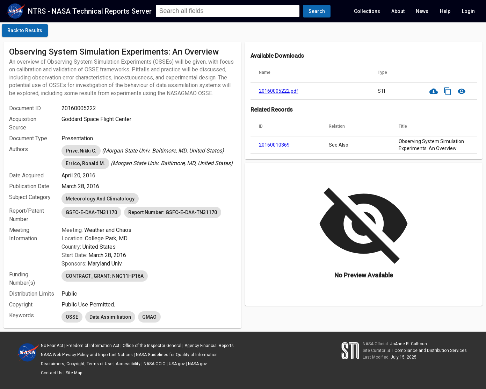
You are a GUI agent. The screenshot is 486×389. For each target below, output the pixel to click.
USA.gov (177, 363)
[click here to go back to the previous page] (25, 30)
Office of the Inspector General (152, 345)
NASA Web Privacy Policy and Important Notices (87, 354)
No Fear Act (52, 345)
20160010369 (274, 145)
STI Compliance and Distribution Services (427, 350)
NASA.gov (197, 363)
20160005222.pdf (278, 91)
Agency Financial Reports (209, 345)
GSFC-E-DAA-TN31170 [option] (91, 212)
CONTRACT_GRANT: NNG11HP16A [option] (104, 276)
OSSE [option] (71, 317)
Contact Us (52, 372)
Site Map (74, 372)
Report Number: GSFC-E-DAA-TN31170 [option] (172, 212)
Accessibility (128, 363)
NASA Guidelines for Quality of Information (177, 354)
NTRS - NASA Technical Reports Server (90, 11)
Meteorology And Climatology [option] (100, 198)
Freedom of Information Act (92, 345)
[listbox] (148, 151)
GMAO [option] (149, 317)
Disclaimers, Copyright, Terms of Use (77, 363)
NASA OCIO (155, 363)
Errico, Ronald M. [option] (85, 163)
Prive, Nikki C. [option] (81, 150)
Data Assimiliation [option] (110, 317)
